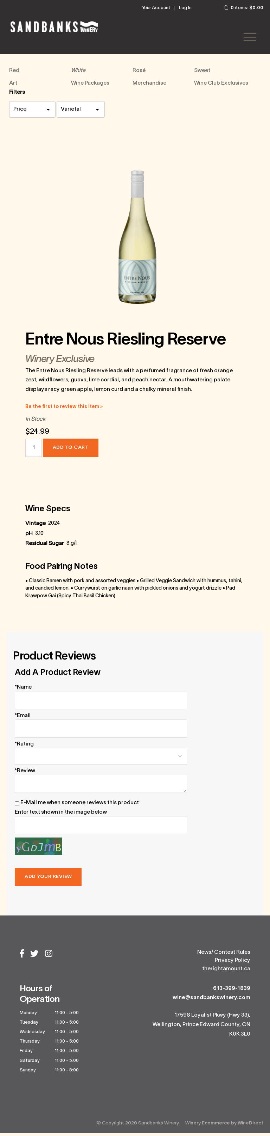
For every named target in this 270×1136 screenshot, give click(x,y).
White (78, 73)
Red (14, 73)
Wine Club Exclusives (221, 86)
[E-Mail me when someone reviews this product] (17, 807)
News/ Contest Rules (223, 955)
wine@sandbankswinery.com (211, 1000)
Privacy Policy (232, 963)
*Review (25, 773)
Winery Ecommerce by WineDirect (224, 1126)
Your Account (156, 8)
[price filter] (32, 112)
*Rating (24, 747)
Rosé (139, 73)
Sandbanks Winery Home (56, 28)
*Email (23, 718)
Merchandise (149, 86)
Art (13, 86)
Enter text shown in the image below (61, 815)
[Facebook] (22, 957)
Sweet (202, 73)
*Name (23, 690)
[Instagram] (48, 957)
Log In (185, 8)
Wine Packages (90, 86)
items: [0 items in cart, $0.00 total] (239, 8)
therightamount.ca (226, 972)
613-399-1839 (231, 991)
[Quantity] (33, 451)
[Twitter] (34, 957)
